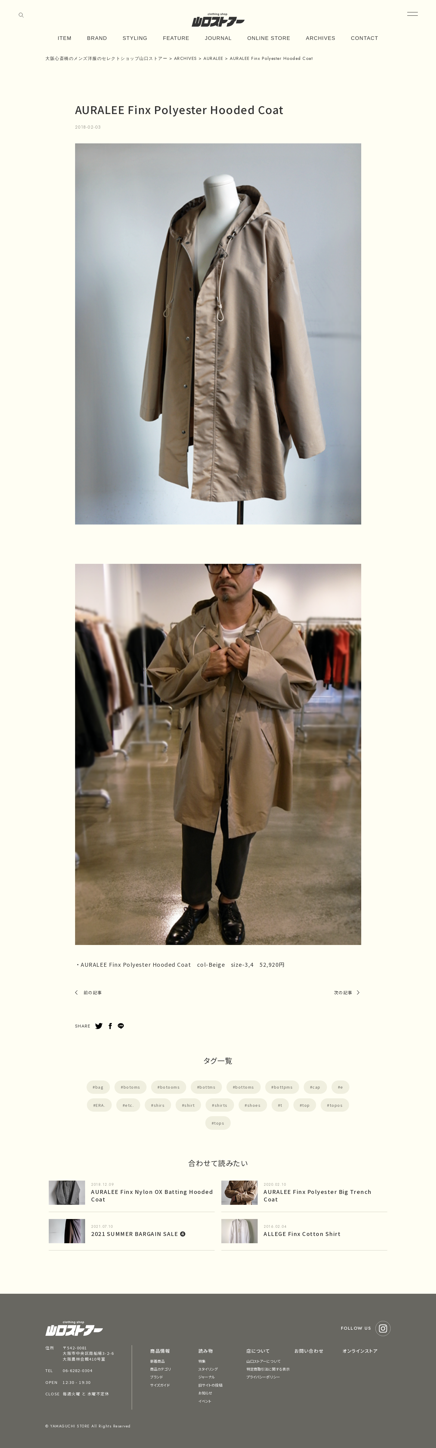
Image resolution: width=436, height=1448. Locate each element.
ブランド (156, 1376)
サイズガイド (160, 1385)
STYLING (135, 38)
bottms (208, 1087)
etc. (129, 1105)
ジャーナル (206, 1376)
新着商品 (157, 1361)
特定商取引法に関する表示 (268, 1368)
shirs (159, 1105)
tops (219, 1123)
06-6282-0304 (77, 1370)
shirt (189, 1105)
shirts (221, 1105)
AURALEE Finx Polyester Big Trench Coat (318, 1195)
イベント (204, 1401)
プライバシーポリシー (263, 1376)
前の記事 (93, 992)
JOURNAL (218, 38)
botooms (170, 1087)
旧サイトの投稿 (210, 1385)
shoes (254, 1105)
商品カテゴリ (160, 1368)
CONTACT (364, 38)
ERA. (100, 1105)
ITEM (65, 38)
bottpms (283, 1087)
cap (316, 1087)
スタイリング (208, 1368)
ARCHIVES (320, 38)
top (306, 1105)
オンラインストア (360, 1351)
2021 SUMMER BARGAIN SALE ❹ (138, 1233)
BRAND (97, 38)
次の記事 (343, 992)
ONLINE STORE (269, 38)
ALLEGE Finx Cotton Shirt (302, 1233)
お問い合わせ (308, 1351)
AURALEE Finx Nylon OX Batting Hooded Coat (152, 1195)
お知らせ (205, 1392)
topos (336, 1105)
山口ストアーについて (263, 1361)
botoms (132, 1087)
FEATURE (176, 38)
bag (99, 1087)
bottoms (244, 1087)
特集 (202, 1361)
